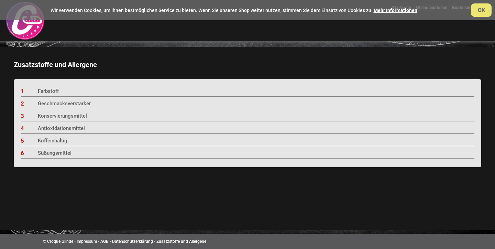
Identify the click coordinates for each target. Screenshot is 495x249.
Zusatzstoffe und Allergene (181, 241)
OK (481, 10)
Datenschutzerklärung (132, 241)
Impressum (87, 241)
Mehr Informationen (395, 10)
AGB (104, 241)
